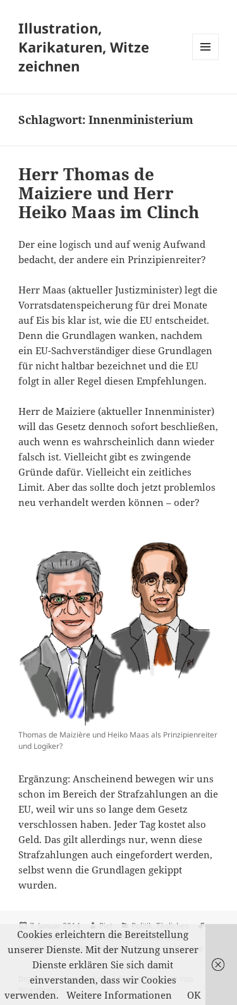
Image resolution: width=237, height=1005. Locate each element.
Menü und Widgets (206, 59)
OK (194, 995)
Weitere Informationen (119, 995)
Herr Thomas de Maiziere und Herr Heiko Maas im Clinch (108, 193)
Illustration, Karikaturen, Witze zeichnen (83, 46)
